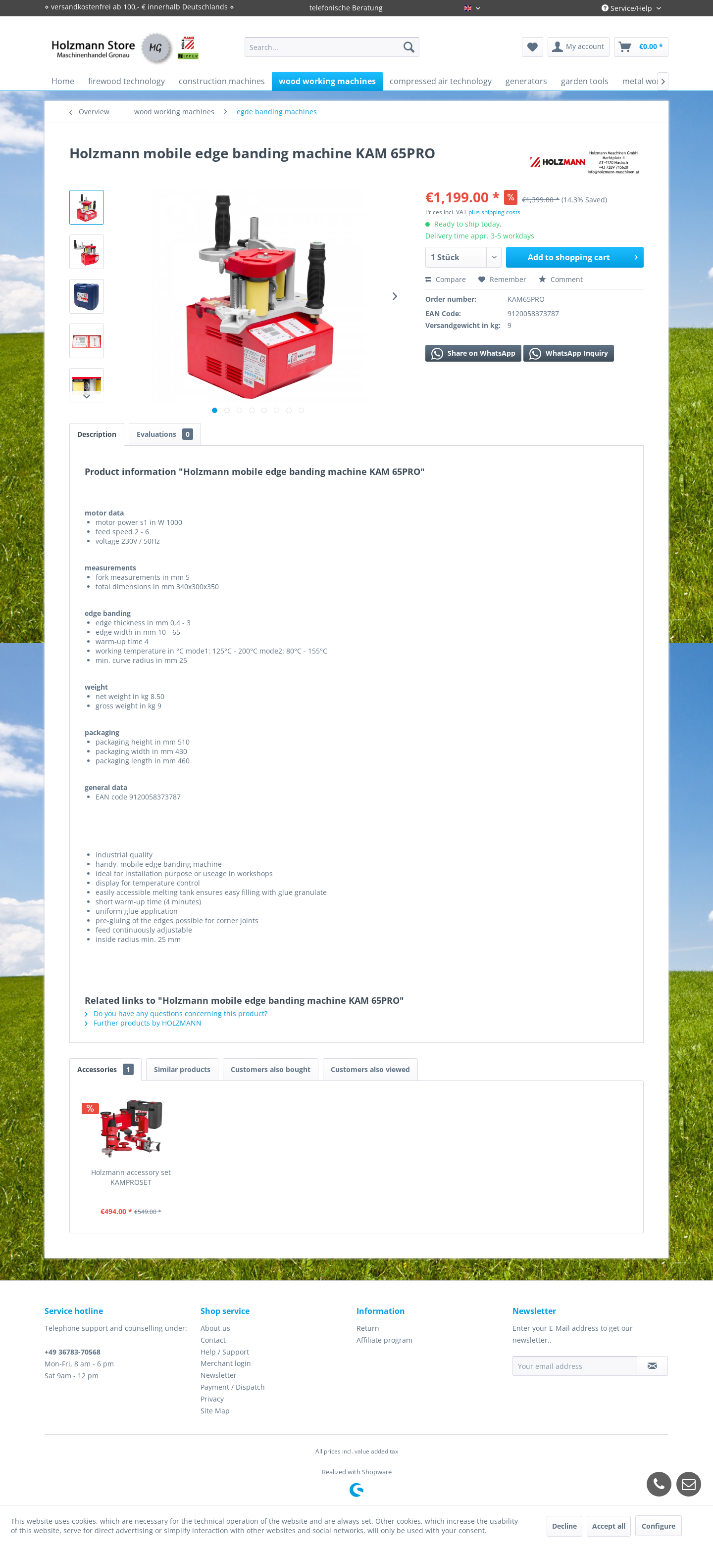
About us (215, 1328)
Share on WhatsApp (473, 354)
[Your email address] (574, 1366)
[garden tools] (584, 81)
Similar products (182, 1069)
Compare (445, 279)
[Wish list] (532, 47)
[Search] (409, 47)
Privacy (212, 1399)
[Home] (63, 81)
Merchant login (226, 1363)
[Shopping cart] (641, 47)
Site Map (215, 1410)
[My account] (579, 47)
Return (367, 1328)
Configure (658, 1526)
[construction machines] (222, 81)
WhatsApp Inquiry (568, 354)
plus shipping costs (494, 212)
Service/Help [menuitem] (628, 8)
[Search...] (332, 47)
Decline (564, 1526)
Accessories (105, 1069)
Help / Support (225, 1352)
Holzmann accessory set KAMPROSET (131, 1177)
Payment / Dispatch (233, 1387)
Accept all (608, 1526)
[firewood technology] (126, 81)
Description (96, 434)
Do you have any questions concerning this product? (176, 1013)
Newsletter (219, 1375)
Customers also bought (270, 1069)
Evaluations (165, 434)
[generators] (526, 81)
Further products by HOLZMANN (143, 1023)
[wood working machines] (327, 81)
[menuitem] (332, 47)
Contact (213, 1340)
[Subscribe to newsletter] (652, 1366)
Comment (561, 279)
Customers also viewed (370, 1069)
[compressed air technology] (441, 81)
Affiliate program (384, 1340)
